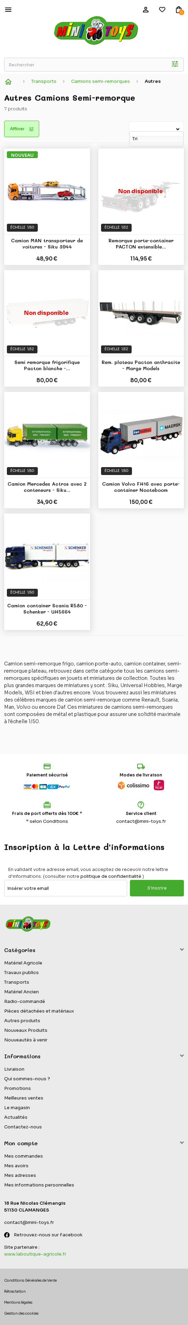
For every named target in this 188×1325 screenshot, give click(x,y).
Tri (130, 126)
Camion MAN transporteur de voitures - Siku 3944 (47, 244)
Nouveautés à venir (25, 1040)
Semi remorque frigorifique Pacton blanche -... (47, 365)
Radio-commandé (24, 1001)
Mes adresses (20, 1175)
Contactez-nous (23, 1127)
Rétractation (15, 1291)
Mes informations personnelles (39, 1185)
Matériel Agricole (23, 963)
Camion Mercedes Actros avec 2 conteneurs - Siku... (47, 487)
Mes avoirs (16, 1166)
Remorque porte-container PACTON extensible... (141, 244)
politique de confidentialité (110, 876)
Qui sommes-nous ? (27, 1079)
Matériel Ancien (21, 992)
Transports (16, 982)
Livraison (14, 1069)
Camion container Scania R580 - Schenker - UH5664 (47, 609)
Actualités (15, 1117)
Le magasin (17, 1108)
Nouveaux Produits (25, 1030)
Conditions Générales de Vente (30, 1280)
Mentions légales (18, 1302)
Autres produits (22, 1021)
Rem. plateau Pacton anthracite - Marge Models (141, 365)
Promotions (17, 1088)
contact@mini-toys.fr (141, 821)
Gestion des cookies (21, 1313)
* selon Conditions (47, 821)
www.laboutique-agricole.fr (35, 1254)
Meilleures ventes (23, 1098)
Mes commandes (23, 1156)
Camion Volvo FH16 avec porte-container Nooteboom (141, 487)
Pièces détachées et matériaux (39, 1011)
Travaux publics (21, 972)
